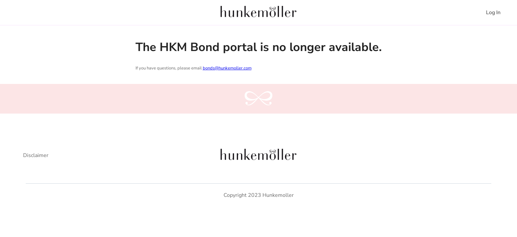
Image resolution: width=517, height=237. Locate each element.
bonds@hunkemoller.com (227, 68)
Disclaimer (35, 155)
